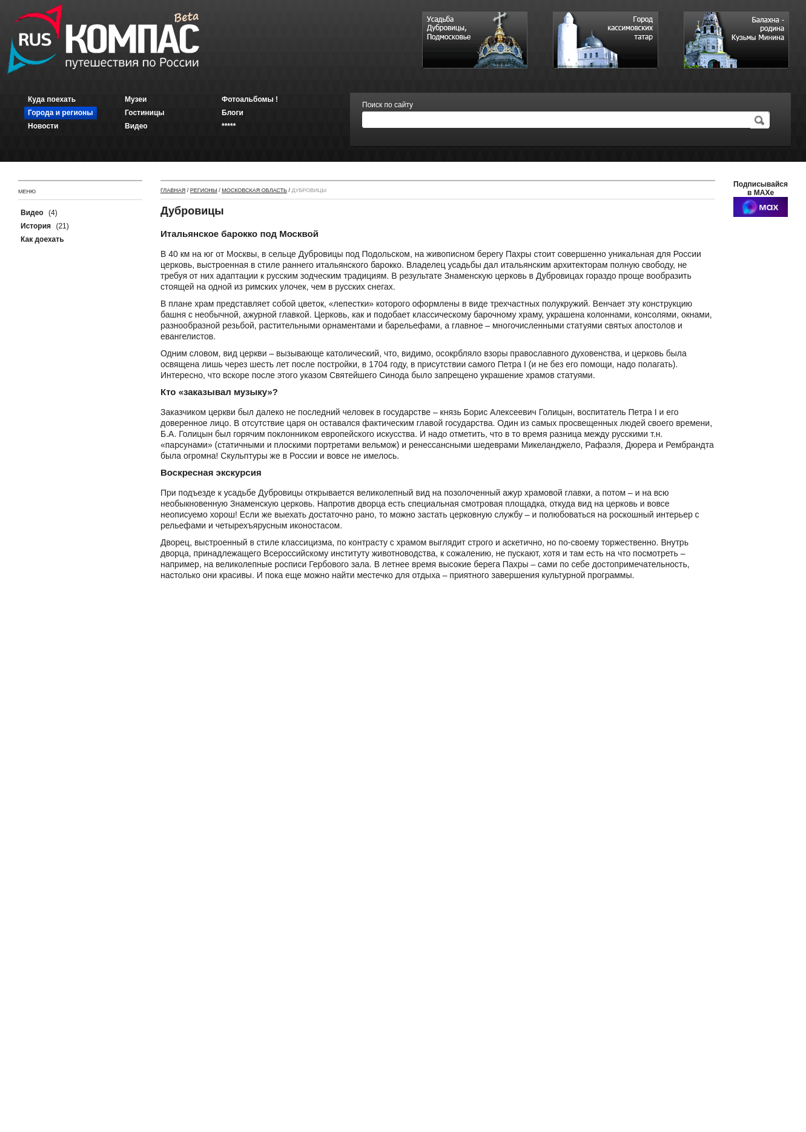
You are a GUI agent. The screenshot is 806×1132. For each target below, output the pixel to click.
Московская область (254, 190)
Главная (172, 190)
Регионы (203, 190)
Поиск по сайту (387, 105)
